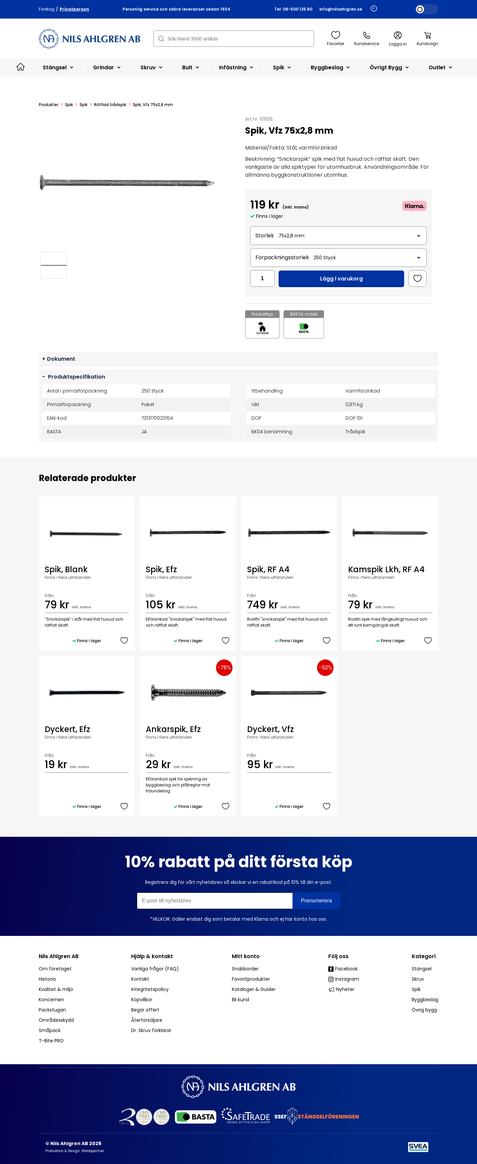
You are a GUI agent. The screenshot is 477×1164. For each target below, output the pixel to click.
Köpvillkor (141, 999)
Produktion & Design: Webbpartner (74, 1150)
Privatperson (74, 9)
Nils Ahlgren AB (59, 956)
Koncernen (51, 999)
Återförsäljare (146, 1020)
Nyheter (341, 989)
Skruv (151, 67)
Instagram (343, 979)
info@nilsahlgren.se (340, 9)
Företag (46, 9)
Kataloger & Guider (254, 989)
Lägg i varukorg (341, 278)
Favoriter (335, 38)
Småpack (50, 1030)
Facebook (343, 968)
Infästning (236, 67)
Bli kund (240, 999)
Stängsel (58, 67)
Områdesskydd (56, 1020)
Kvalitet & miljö (56, 989)
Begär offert (145, 1010)
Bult (190, 67)
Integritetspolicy (150, 989)
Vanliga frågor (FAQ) (155, 968)
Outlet (440, 67)
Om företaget (55, 968)
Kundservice (366, 38)
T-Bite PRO (51, 1040)
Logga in (398, 39)
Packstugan (52, 1010)
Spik (282, 67)
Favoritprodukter (251, 979)
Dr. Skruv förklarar (151, 1030)
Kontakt (140, 979)
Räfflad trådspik (110, 104)
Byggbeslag (330, 67)
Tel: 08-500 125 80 (293, 9)
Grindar (106, 67)
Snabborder (245, 968)
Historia (47, 979)
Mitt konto (246, 956)
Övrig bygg (424, 1010)
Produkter (48, 104)
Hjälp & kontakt (152, 956)
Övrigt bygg (389, 67)
